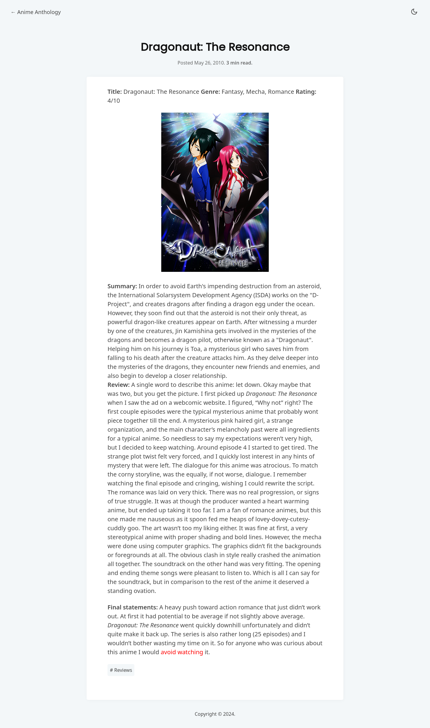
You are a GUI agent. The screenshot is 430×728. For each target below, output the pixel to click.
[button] (414, 12)
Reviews (121, 670)
